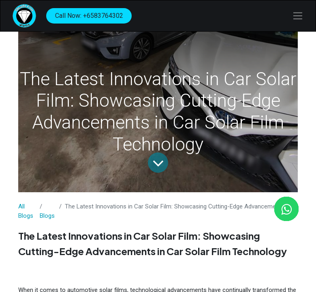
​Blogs (47, 215)
